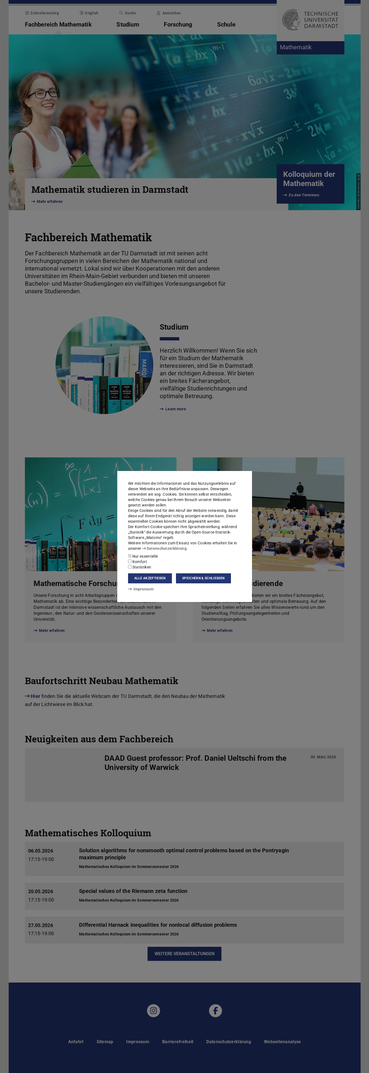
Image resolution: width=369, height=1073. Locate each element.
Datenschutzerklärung (164, 548)
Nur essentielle (143, 556)
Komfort (137, 562)
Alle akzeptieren (150, 578)
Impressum (141, 589)
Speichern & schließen (203, 578)
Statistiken (139, 567)
